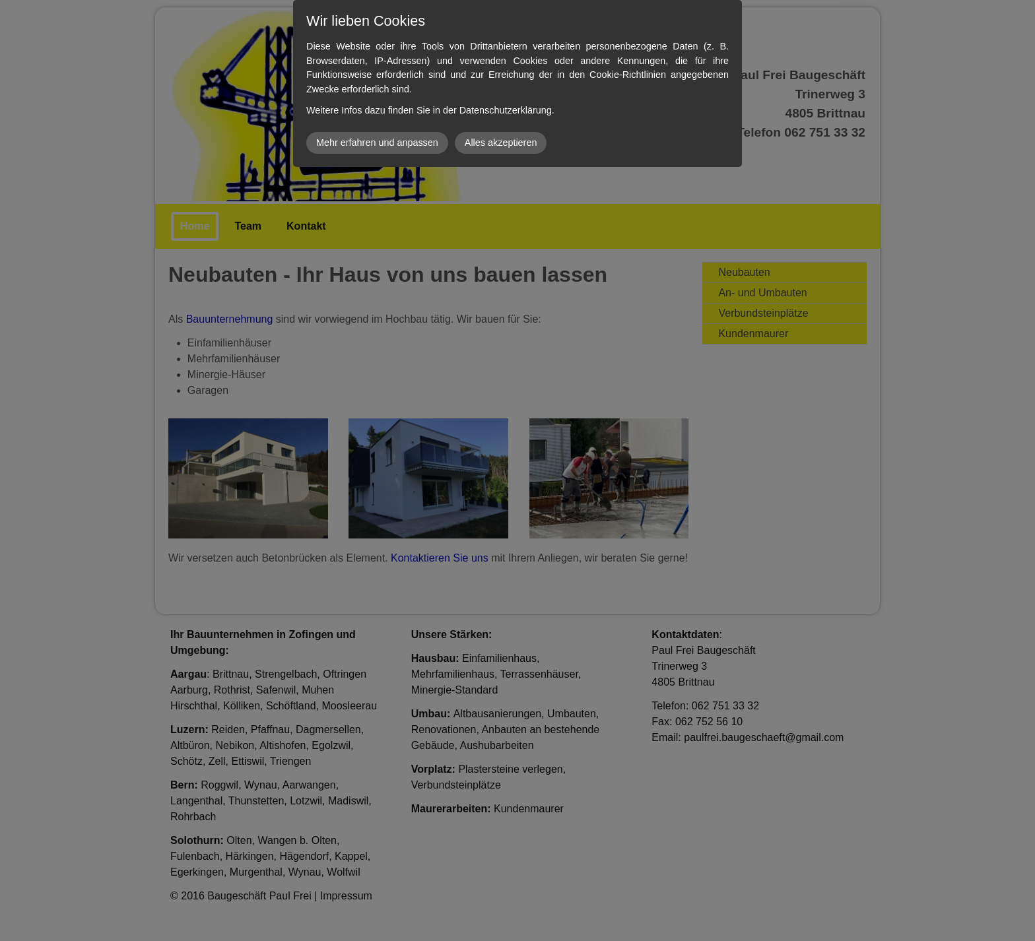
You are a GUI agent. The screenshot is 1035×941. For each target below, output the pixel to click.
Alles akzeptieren (501, 142)
